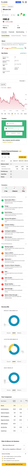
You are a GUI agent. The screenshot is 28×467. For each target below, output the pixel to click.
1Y (12, 113)
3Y (15, 113)
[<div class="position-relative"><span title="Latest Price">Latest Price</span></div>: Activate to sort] (14, 401)
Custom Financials (16, 35)
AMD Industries (4, 423)
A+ (5, 157)
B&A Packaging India (5, 416)
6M (5, 113)
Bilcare (2, 405)
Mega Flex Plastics (5, 419)
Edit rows (22, 157)
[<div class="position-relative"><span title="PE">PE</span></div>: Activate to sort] (21, 401)
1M (2, 113)
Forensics (25, 35)
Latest (14, 332)
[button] (3, 400)
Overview (4, 32)
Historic (19, 332)
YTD (9, 113)
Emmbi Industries (4, 408)
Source (8, 332)
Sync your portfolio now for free (14, 464)
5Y (18, 113)
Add (3, 84)
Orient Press (4, 430)
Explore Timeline (8, 142)
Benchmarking (20, 32)
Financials (11, 32)
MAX (25, 113)
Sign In (18, 2)
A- (2, 157)
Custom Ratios (5, 35)
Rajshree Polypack (5, 412)
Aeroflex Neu (4, 427)
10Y (22, 113)
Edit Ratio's (23, 53)
